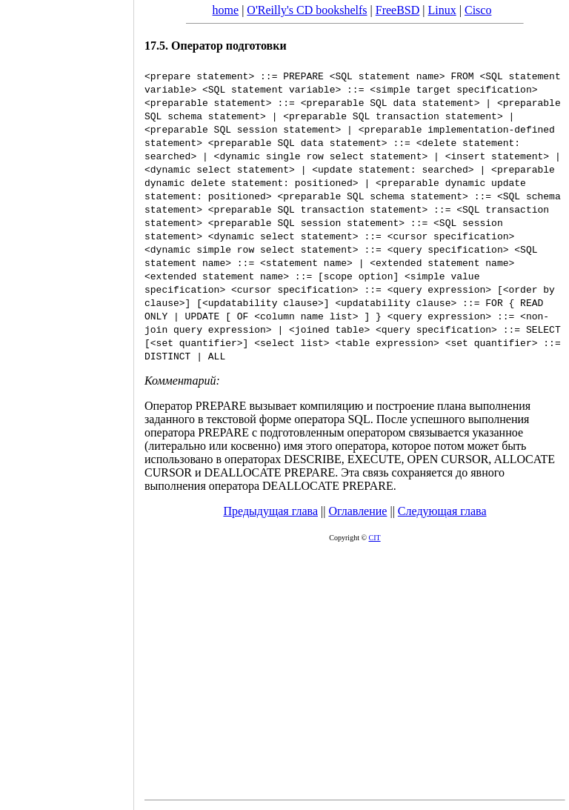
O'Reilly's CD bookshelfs (307, 10)
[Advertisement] (66, 400)
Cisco (478, 10)
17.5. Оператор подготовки (215, 45)
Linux (442, 10)
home (226, 10)
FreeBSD (398, 10)
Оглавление (357, 511)
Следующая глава (442, 511)
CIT (375, 538)
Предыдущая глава (270, 511)
